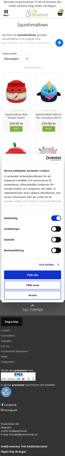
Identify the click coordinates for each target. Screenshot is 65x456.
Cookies (5, 330)
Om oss (5, 346)
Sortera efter (9, 53)
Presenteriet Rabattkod (14, 351)
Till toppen (32, 308)
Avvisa (32, 295)
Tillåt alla (32, 274)
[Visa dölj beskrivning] (59, 43)
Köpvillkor (6, 341)
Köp (16, 128)
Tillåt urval (32, 285)
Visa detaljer (46, 264)
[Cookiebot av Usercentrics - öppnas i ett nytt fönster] (46, 158)
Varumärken (8, 335)
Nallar (4, 356)
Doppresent (8, 361)
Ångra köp (11, 321)
